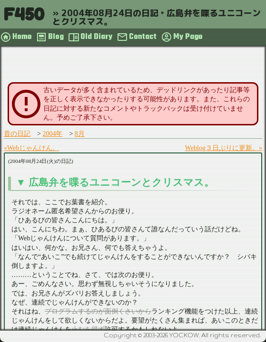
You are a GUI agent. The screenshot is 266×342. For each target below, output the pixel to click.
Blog (56, 37)
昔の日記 (17, 133)
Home (21, 37)
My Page (187, 37)
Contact (143, 37)
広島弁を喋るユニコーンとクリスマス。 (121, 182)
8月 (80, 133)
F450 (24, 14)
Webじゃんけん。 (33, 148)
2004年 (52, 133)
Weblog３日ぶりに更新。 (222, 148)
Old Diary (96, 37)
